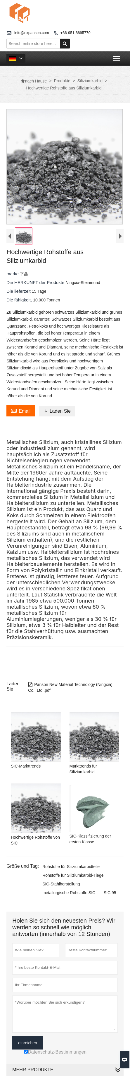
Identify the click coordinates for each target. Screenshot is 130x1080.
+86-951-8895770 (75, 32)
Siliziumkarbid (90, 80)
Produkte (62, 80)
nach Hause (33, 81)
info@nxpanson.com (31, 32)
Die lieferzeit (19, 292)
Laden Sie (57, 412)
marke (13, 275)
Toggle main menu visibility (117, 56)
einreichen (27, 1044)
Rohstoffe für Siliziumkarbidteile (71, 868)
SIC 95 (110, 894)
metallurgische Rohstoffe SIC (68, 894)
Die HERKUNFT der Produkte (35, 283)
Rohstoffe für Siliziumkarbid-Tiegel (73, 876)
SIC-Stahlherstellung (61, 885)
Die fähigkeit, (19, 301)
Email (20, 412)
